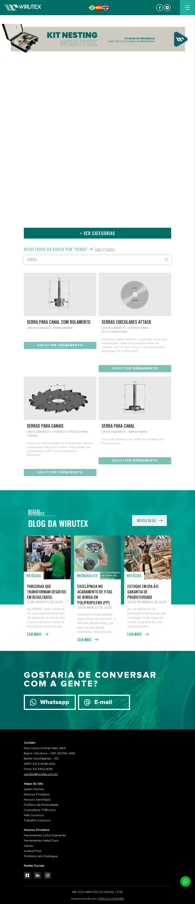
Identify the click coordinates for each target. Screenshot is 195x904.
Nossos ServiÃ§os (37, 799)
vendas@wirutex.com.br (41, 774)
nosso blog (146, 520)
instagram (167, 7)
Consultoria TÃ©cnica (39, 810)
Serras (28, 845)
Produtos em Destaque (40, 856)
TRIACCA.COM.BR (111, 898)
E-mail (103, 702)
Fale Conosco (34, 815)
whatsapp (185, 881)
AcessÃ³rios (33, 851)
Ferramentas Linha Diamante (45, 835)
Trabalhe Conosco (37, 820)
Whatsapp (54, 702)
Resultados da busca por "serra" (56, 249)
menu (187, 7)
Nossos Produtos (36, 794)
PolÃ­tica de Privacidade (41, 804)
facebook (159, 7)
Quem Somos (34, 789)
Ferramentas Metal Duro (41, 840)
